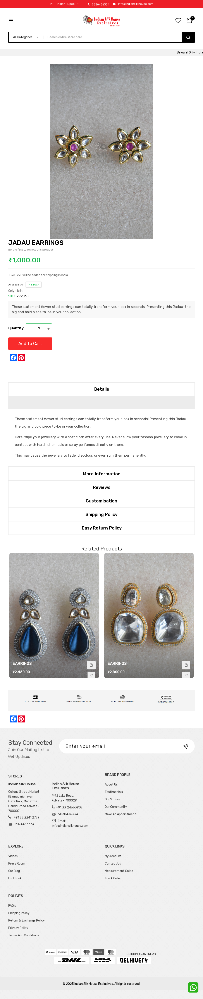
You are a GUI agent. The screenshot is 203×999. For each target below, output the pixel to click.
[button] (65, 4)
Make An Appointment (120, 814)
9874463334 (21, 824)
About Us (111, 784)
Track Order (113, 878)
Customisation (101, 501)
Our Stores (112, 799)
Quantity (16, 328)
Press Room (16, 863)
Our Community (116, 807)
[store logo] (101, 20)
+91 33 (61, 807)
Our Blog (14, 871)
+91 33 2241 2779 (27, 817)
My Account (113, 856)
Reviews (101, 487)
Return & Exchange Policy (26, 920)
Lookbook (15, 878)
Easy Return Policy (102, 528)
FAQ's (12, 906)
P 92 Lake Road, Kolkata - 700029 (64, 798)
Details (101, 389)
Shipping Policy (101, 514)
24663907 (75, 807)
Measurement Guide (119, 871)
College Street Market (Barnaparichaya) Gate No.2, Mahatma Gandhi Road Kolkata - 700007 (24, 801)
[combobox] (114, 37)
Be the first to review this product (30, 249)
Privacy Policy (18, 928)
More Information (101, 473)
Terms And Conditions (23, 935)
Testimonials (114, 792)
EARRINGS (22, 663)
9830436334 (98, 4)
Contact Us (113, 863)
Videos (13, 856)
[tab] (101, 389)
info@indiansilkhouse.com (135, 3)
